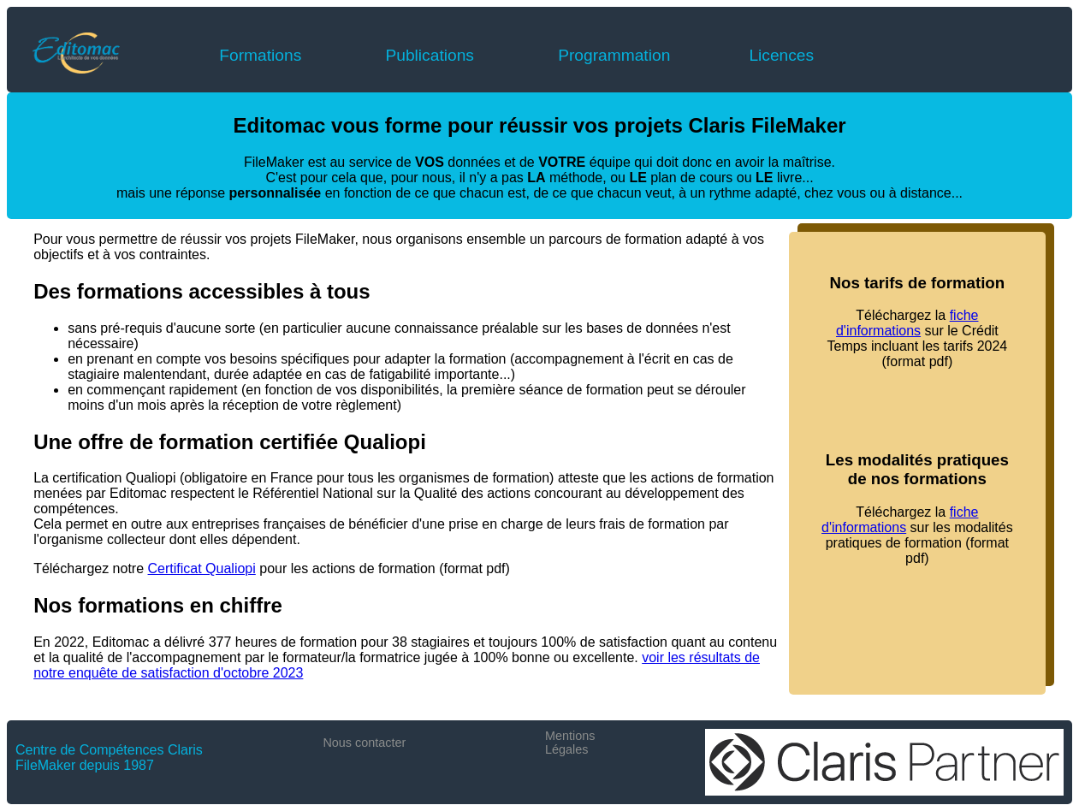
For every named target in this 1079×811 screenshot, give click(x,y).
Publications (429, 55)
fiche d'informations (907, 323)
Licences (781, 55)
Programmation (614, 55)
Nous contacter (364, 742)
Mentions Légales (570, 742)
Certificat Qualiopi (202, 568)
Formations (260, 55)
